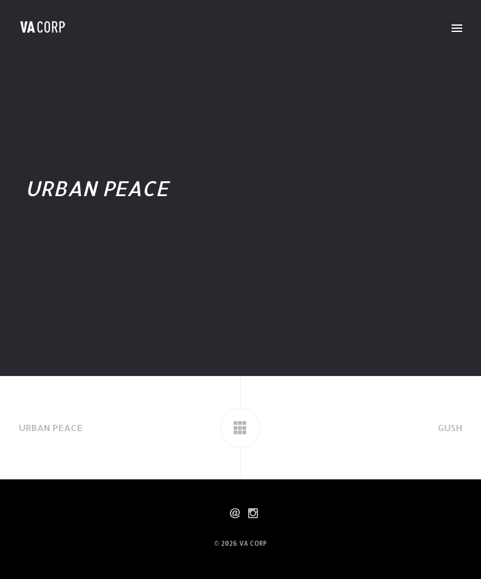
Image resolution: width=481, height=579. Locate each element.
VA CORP (253, 543)
